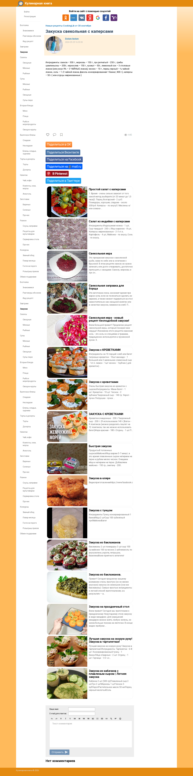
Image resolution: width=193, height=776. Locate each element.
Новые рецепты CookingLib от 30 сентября (68, 25)
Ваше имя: (54, 709)
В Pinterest (59, 174)
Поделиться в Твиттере (63, 181)
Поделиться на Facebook (64, 159)
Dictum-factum (72, 39)
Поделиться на (64, 166)
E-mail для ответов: (58, 713)
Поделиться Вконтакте (63, 152)
